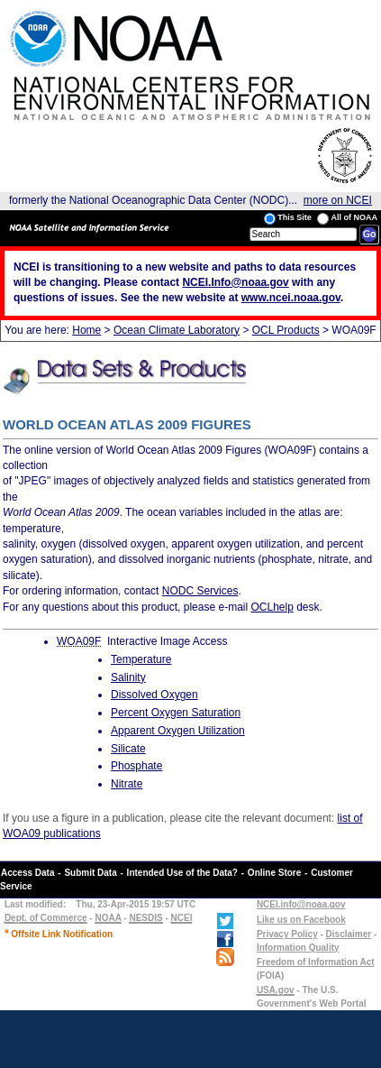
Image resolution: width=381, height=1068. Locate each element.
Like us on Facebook (301, 920)
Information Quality (298, 948)
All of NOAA (347, 219)
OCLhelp (271, 607)
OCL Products (286, 330)
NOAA (108, 918)
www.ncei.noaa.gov (290, 297)
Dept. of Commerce (46, 918)
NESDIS (145, 918)
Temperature (141, 659)
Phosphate (136, 766)
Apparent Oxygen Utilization (178, 730)
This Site (288, 219)
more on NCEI (338, 200)
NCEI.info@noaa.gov (301, 904)
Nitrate (126, 784)
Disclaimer (349, 934)
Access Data (27, 873)
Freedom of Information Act (316, 962)
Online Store (274, 873)
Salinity (128, 677)
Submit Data (90, 873)
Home (86, 330)
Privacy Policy (287, 934)
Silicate (128, 748)
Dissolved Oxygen (154, 694)
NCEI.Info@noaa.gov (235, 282)
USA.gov (276, 990)
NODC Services (200, 591)
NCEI (182, 918)
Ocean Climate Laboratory (176, 330)
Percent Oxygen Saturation (175, 712)
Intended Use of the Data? (182, 873)
